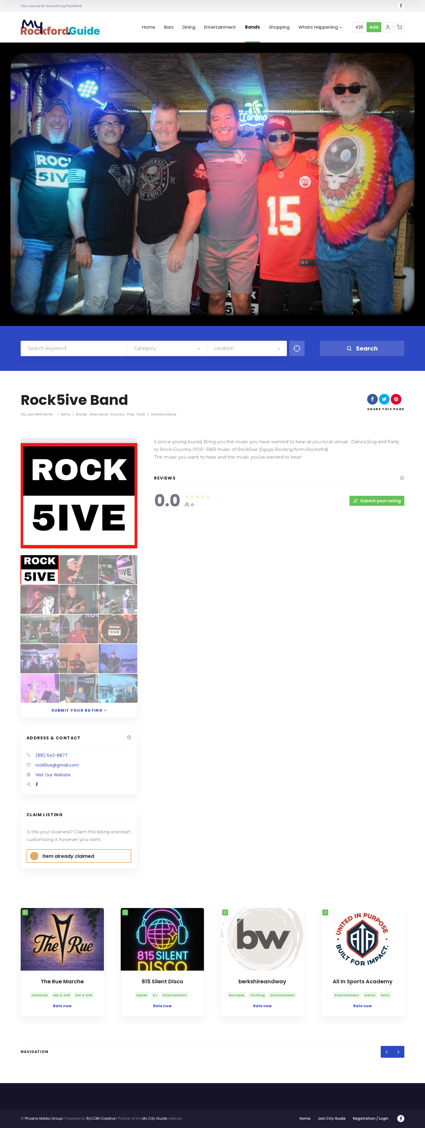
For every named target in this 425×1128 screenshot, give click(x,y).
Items (65, 414)
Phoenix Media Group (44, 1118)
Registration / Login (370, 1118)
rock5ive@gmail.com (57, 765)
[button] (388, 27)
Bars (169, 27)
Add (374, 27)
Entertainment (220, 27)
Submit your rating (377, 501)
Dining (188, 27)
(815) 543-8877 (51, 755)
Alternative (98, 414)
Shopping (279, 27)
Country (117, 414)
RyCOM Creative (100, 1118)
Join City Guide (332, 1118)
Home (148, 27)
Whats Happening (320, 27)
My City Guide (154, 1118)
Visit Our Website (53, 775)
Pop (130, 414)
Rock (141, 414)
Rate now (62, 1005)
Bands (252, 27)
